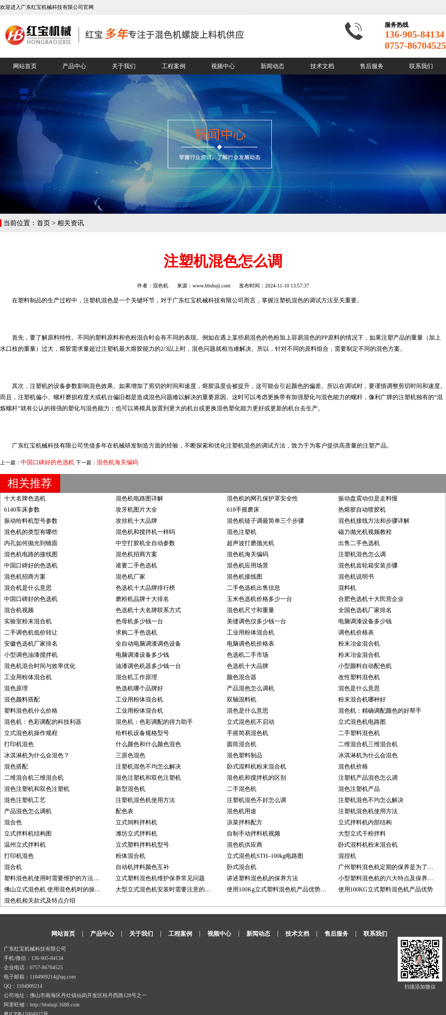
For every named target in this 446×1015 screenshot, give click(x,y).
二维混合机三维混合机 (368, 744)
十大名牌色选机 (25, 498)
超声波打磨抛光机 (250, 543)
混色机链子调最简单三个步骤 (265, 521)
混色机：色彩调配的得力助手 (154, 722)
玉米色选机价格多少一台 (259, 599)
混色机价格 (353, 766)
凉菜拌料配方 (244, 822)
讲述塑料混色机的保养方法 (262, 878)
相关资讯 (70, 223)
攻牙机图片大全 (136, 509)
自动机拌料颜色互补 (142, 867)
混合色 (13, 822)
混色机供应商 (244, 844)
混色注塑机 (241, 532)
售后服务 (372, 66)
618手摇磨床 (243, 509)
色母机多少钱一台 (139, 621)
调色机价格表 (356, 632)
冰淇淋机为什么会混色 (368, 755)
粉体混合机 (130, 856)
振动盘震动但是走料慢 (368, 498)
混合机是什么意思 (28, 588)
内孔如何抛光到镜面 (31, 543)
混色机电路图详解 (139, 498)
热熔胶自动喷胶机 (362, 509)
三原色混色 (130, 755)
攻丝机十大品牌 (136, 521)
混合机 (13, 867)
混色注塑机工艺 (25, 800)
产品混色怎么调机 (250, 688)
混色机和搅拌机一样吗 (145, 532)
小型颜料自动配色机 (365, 666)
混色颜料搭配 (22, 699)
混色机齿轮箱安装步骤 (368, 565)
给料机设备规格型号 (142, 733)
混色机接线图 (244, 576)
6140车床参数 (22, 509)
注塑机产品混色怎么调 (368, 777)
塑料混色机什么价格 (31, 710)
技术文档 (322, 66)
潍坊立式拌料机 (136, 833)
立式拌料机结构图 (28, 833)
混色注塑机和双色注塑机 (148, 777)
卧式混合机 (241, 867)
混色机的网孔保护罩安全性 (262, 498)
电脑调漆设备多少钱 (365, 621)
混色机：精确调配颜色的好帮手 (379, 710)
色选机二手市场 (247, 655)
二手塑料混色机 (359, 733)
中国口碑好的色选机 (47, 462)
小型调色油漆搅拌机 (31, 655)
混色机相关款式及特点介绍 (39, 900)
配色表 (124, 811)
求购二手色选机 (136, 632)
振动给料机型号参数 (31, 521)
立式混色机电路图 (362, 722)
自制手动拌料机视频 (253, 833)
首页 (43, 223)
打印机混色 (19, 744)
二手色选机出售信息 (253, 588)
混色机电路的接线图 (31, 554)
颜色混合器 (241, 677)
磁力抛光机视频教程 (365, 532)
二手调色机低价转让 (31, 632)
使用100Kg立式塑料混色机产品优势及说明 (282, 889)
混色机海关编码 (117, 462)
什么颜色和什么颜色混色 (148, 744)
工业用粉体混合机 (250, 632)
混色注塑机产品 (359, 789)
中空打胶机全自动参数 (145, 543)
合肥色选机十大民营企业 (371, 599)
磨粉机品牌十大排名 (142, 599)
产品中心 (74, 66)
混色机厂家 (130, 576)
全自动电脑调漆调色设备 (148, 643)
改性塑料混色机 (359, 677)
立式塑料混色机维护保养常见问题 (160, 878)
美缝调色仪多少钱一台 (256, 621)
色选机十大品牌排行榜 (145, 588)
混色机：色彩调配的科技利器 (42, 722)
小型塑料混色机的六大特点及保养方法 (388, 878)
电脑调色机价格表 (250, 643)
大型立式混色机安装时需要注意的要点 (166, 889)
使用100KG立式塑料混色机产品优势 (385, 889)
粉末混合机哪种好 (362, 699)
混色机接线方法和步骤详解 (374, 521)
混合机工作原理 (136, 677)
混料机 (347, 588)
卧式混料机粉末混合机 (256, 766)
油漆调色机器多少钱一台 (148, 666)
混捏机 (347, 856)
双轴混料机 (241, 699)
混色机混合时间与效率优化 (39, 666)
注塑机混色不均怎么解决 (148, 766)
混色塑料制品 (244, 755)
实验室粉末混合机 (28, 621)
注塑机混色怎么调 (362, 554)
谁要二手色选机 (136, 565)
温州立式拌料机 (25, 844)
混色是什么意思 (359, 688)
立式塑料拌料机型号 (142, 844)
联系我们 (421, 66)
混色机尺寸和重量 (250, 610)
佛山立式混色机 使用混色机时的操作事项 (58, 889)
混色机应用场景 (247, 565)
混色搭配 (16, 766)
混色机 (160, 286)
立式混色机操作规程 (31, 733)
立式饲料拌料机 (136, 822)
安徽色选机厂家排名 (31, 643)
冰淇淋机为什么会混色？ (37, 755)
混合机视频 (19, 610)
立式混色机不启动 (250, 722)
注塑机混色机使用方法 (145, 800)
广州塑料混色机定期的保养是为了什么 (388, 867)
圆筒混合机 (241, 744)
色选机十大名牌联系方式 (148, 610)
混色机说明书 (356, 576)
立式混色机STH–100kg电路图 (265, 856)
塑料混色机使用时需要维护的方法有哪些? (59, 878)
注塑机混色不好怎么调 (256, 800)
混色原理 (16, 688)
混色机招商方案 (136, 554)
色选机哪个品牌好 (139, 688)
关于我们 (124, 66)
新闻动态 (272, 66)
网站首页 (25, 66)
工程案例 (173, 66)
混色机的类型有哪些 (31, 532)
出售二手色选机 (359, 543)
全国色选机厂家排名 (365, 610)
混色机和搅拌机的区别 (256, 777)
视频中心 (223, 66)
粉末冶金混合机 (359, 643)
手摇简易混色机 (247, 733)
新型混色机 (130, 789)
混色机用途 (241, 811)
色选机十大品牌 (247, 666)
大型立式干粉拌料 (362, 833)
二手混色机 (241, 789)
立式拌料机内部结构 (365, 822)
